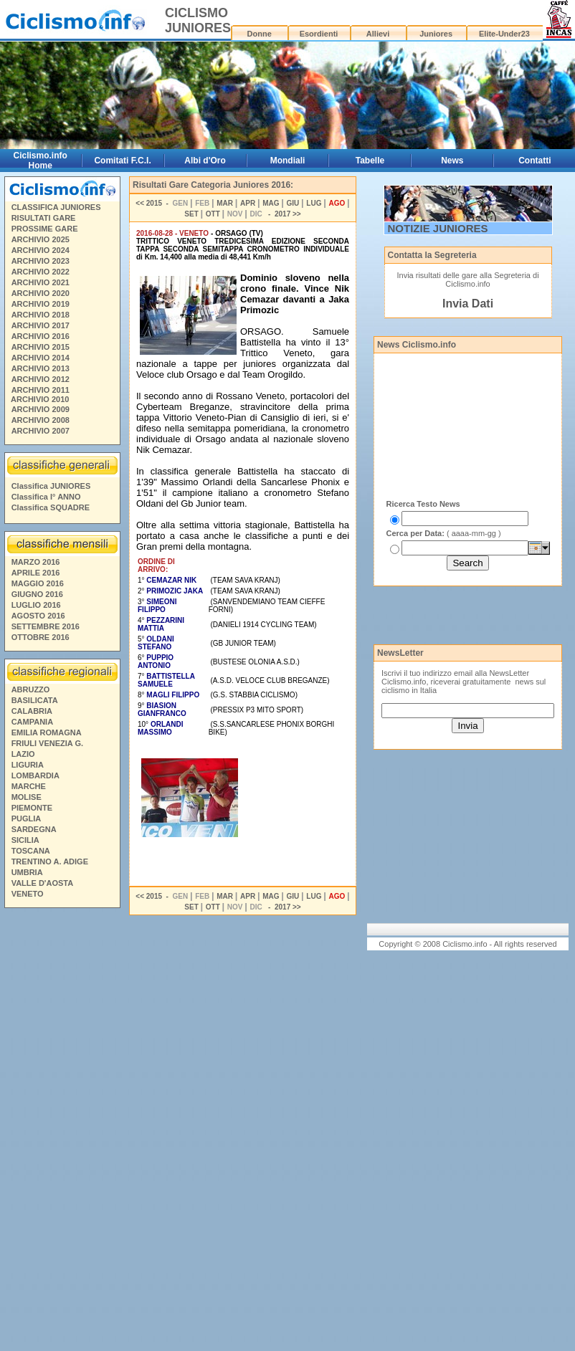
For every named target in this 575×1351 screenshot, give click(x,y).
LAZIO (23, 754)
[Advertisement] (61, 1132)
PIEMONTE (31, 807)
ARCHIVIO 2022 (40, 271)
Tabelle (370, 161)
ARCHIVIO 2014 (40, 357)
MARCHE (28, 786)
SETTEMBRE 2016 (45, 626)
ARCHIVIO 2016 (40, 336)
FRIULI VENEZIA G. (47, 743)
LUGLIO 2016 (36, 605)
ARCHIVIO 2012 (40, 379)
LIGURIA (27, 764)
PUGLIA (26, 818)
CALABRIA (31, 711)
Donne (259, 33)
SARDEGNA (34, 829)
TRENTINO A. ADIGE (49, 861)
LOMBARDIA (35, 775)
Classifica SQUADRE (50, 507)
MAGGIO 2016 (37, 583)
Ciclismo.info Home (40, 161)
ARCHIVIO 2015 (40, 347)
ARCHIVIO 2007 (40, 430)
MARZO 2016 (35, 562)
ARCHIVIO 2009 (40, 409)
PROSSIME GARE (44, 228)
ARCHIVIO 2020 (40, 293)
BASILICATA (34, 700)
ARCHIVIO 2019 (40, 304)
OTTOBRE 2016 (40, 637)
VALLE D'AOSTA (42, 883)
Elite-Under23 (504, 33)
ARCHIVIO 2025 (40, 239)
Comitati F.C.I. (122, 161)
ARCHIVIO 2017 (40, 325)
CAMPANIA (32, 721)
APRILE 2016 (35, 572)
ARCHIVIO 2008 (40, 420)
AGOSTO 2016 (38, 615)
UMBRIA (27, 872)
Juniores (435, 33)
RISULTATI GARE (43, 218)
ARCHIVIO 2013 (40, 368)
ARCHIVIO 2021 (40, 282)
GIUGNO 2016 (37, 594)
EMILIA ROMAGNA (46, 732)
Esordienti (319, 33)
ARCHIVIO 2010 (40, 399)
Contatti (534, 161)
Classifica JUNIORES (51, 486)
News (452, 161)
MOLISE (26, 797)
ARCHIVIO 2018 (40, 314)
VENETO (27, 893)
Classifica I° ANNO (46, 496)
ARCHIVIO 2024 (40, 250)
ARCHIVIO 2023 (40, 261)
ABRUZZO (30, 689)
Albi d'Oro (205, 161)
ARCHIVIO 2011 (40, 390)
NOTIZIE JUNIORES (438, 228)
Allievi (377, 33)
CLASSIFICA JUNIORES (56, 207)
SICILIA (25, 840)
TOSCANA (30, 850)
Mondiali (287, 161)
